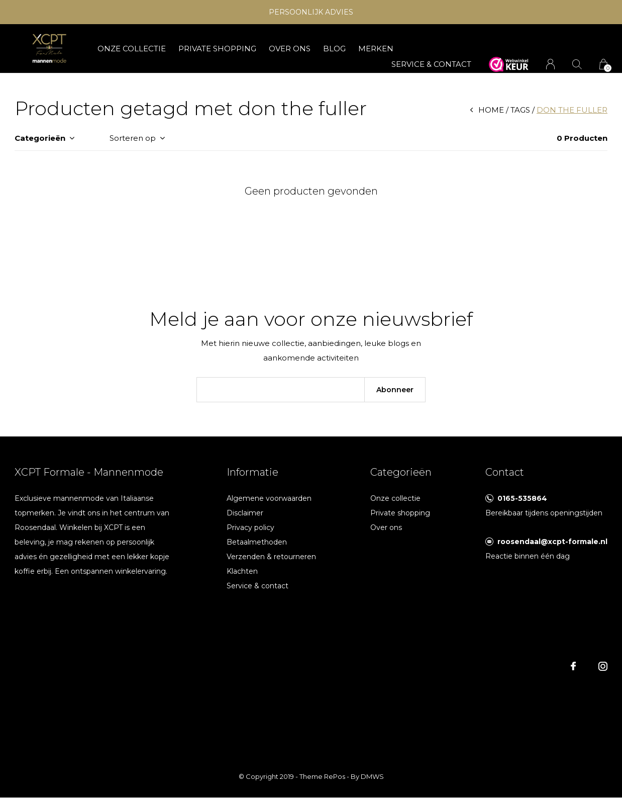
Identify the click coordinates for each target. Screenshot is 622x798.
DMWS (372, 776)
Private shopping (217, 48)
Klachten (242, 571)
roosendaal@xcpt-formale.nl (552, 541)
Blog (334, 48)
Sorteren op (133, 138)
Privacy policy (250, 527)
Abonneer (394, 389)
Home (491, 110)
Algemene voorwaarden (269, 498)
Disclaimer (245, 512)
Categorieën (40, 138)
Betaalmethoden (257, 542)
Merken (375, 48)
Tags (520, 110)
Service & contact (257, 585)
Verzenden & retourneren (271, 556)
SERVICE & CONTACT (431, 64)
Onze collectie (131, 48)
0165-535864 (522, 498)
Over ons (289, 48)
